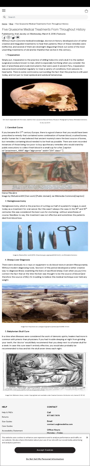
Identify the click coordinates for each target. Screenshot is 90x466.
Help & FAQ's (7, 412)
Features (61, 33)
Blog (11, 24)
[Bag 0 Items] (86, 10)
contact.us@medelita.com (60, 424)
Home (4, 24)
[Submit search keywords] (4, 17)
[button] (3, 10)
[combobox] (45, 17)
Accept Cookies (45, 450)
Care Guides (7, 426)
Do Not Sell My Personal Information (45, 459)
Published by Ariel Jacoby (14, 33)
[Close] (87, 437)
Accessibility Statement (12, 430)
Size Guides (7, 421)
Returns (5, 417)
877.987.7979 (53, 415)
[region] (45, 450)
